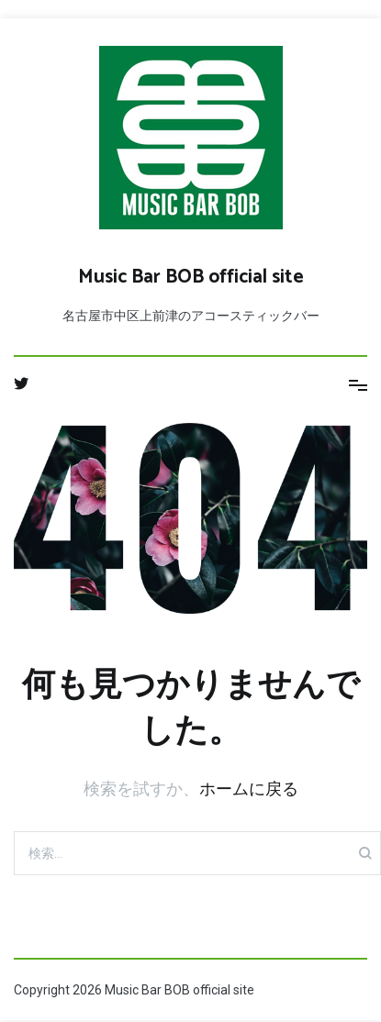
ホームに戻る (248, 788)
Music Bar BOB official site (191, 277)
